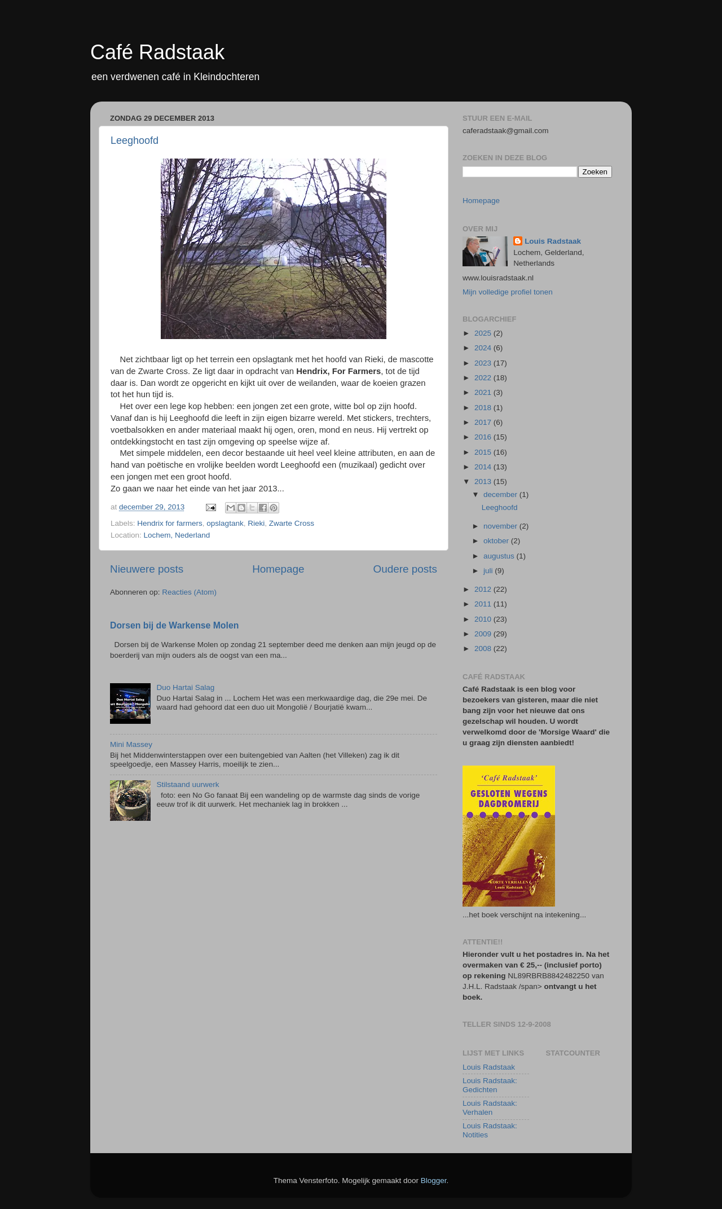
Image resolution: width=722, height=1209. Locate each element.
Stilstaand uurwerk (187, 784)
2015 (484, 452)
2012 (484, 589)
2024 (484, 348)
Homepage (278, 569)
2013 (484, 481)
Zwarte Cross (291, 523)
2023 (484, 363)
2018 (484, 407)
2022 (484, 377)
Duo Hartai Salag (185, 687)
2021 (484, 392)
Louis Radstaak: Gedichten (490, 1085)
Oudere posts (405, 569)
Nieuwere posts (146, 569)
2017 (484, 422)
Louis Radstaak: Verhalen (490, 1107)
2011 (484, 604)
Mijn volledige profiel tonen (508, 292)
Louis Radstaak (553, 241)
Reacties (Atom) (189, 592)
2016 (484, 437)
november (501, 526)
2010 (484, 619)
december (501, 494)
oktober (497, 541)
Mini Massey (131, 744)
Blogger (434, 1180)
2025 (484, 333)
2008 (484, 648)
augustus (500, 556)
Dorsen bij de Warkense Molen (174, 625)
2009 (484, 634)
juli (489, 570)
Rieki (256, 523)
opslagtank (224, 523)
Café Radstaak (157, 52)
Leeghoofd (135, 140)
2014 (484, 467)
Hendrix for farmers (169, 523)
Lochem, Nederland (177, 535)
